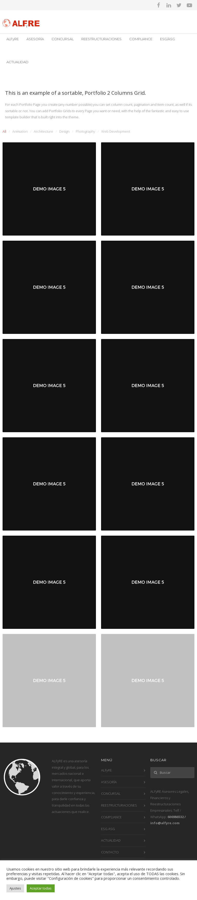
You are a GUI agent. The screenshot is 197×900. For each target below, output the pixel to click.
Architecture (43, 131)
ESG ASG (108, 829)
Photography (85, 131)
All (4, 131)
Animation (20, 131)
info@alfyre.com (165, 823)
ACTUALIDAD (17, 62)
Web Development (115, 131)
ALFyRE (12, 39)
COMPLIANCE (140, 39)
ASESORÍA (35, 39)
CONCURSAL (63, 39)
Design (64, 131)
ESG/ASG (167, 39)
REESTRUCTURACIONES (101, 39)
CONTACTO (110, 852)
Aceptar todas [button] (41, 888)
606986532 (176, 816)
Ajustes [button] (15, 888)
